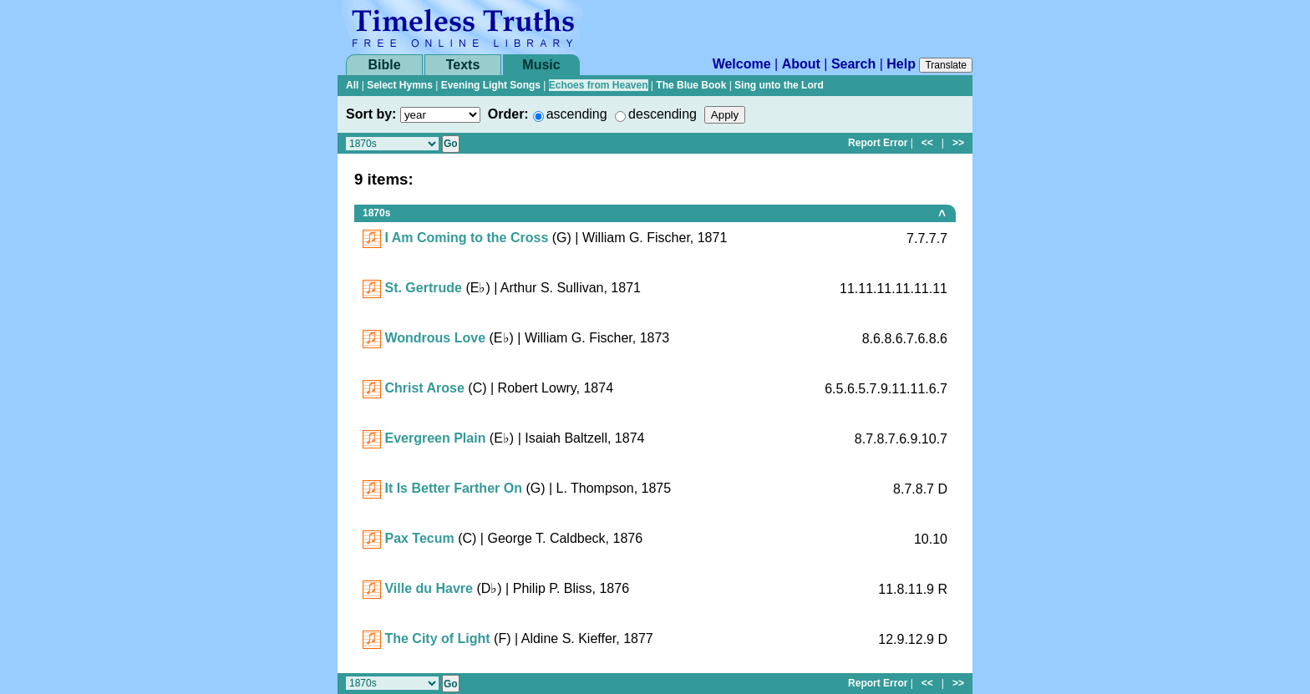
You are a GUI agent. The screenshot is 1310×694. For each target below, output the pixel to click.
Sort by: (371, 114)
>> (958, 143)
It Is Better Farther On (452, 488)
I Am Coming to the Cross (466, 237)
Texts (463, 65)
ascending (576, 114)
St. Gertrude (422, 288)
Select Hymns (400, 85)
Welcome (742, 64)
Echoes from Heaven (598, 85)
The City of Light (437, 638)
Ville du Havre (428, 588)
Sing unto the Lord (779, 85)
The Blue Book (691, 85)
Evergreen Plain (434, 438)
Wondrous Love (434, 338)
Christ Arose (424, 388)
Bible (384, 65)
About (801, 64)
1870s (376, 213)
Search (853, 64)
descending (662, 114)
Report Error (877, 143)
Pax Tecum (419, 538)
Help (901, 64)
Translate (946, 65)
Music (541, 65)
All (352, 85)
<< (927, 143)
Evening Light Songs (491, 85)
